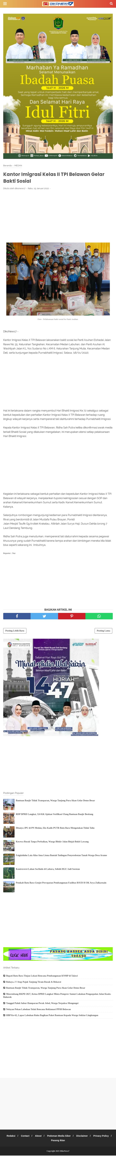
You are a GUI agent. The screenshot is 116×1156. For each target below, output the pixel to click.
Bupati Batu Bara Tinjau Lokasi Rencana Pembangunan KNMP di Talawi (42, 976)
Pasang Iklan (69, 1141)
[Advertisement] (58, 216)
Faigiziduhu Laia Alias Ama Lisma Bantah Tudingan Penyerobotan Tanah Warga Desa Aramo (61, 856)
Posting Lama (103, 631)
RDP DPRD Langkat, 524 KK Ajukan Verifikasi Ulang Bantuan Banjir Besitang (54, 815)
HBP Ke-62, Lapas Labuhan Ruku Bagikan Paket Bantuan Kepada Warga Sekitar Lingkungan (52, 1016)
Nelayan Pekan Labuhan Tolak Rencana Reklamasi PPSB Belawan (38, 1009)
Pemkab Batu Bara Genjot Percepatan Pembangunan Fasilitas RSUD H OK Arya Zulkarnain (61, 883)
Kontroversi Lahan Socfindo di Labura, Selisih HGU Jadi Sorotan (48, 869)
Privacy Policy (48, 1141)
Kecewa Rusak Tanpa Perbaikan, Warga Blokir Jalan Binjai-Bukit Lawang (52, 842)
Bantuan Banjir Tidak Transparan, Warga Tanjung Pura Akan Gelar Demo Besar (55, 801)
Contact (35, 1136)
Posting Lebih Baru (14, 631)
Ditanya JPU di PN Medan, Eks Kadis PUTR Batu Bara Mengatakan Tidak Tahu (55, 828)
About (48, 1136)
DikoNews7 (64, 1151)
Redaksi (20, 1136)
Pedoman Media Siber (70, 1136)
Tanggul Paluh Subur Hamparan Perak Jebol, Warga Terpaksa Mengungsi (42, 1003)
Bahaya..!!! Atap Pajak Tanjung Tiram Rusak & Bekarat (33, 982)
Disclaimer (93, 1136)
